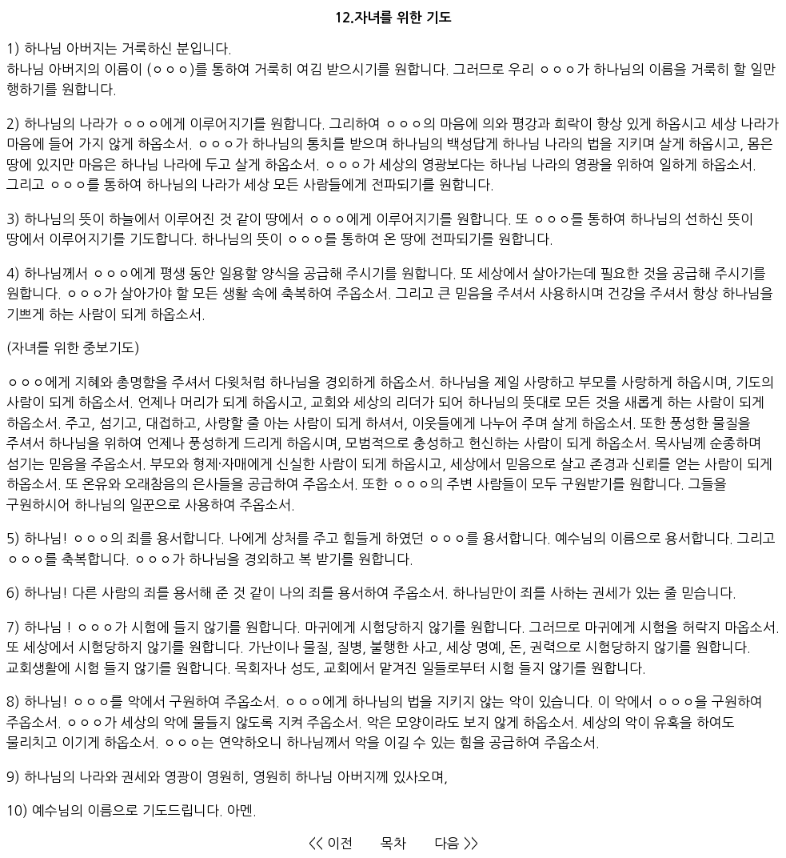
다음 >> (456, 843)
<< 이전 (331, 843)
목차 (393, 843)
